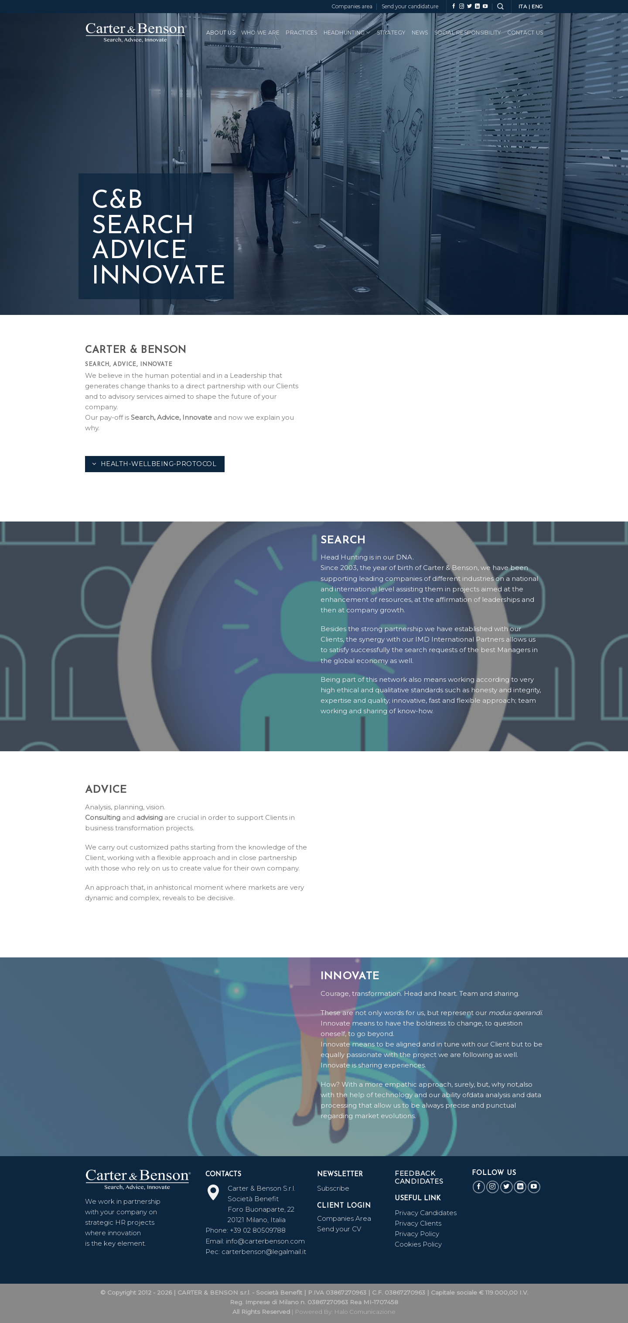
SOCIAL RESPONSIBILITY (467, 32)
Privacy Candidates (426, 1213)
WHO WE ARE (260, 32)
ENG (537, 6)
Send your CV (339, 1229)
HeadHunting (347, 32)
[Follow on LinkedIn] (477, 6)
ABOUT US (220, 32)
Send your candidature (410, 6)
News (420, 32)
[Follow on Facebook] (453, 6)
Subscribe (333, 1188)
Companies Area (344, 1218)
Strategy (391, 32)
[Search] (500, 6)
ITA (523, 6)
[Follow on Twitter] (469, 6)
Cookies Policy (418, 1244)
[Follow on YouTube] (485, 6)
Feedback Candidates (419, 1177)
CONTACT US (525, 32)
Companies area (351, 6)
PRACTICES (301, 32)
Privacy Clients (418, 1223)
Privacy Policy (417, 1234)
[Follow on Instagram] (461, 6)
